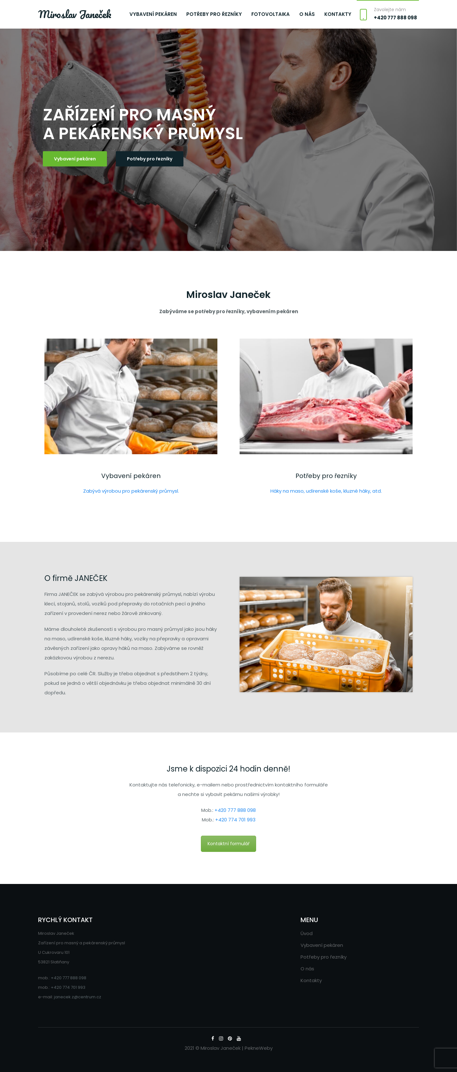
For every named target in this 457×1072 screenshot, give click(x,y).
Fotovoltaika (270, 14)
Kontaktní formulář (228, 843)
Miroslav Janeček (74, 14)
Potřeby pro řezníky (214, 14)
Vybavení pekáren (153, 14)
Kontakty (337, 14)
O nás (307, 14)
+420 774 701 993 (235, 819)
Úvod (307, 933)
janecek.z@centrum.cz (77, 997)
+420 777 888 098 (395, 17)
